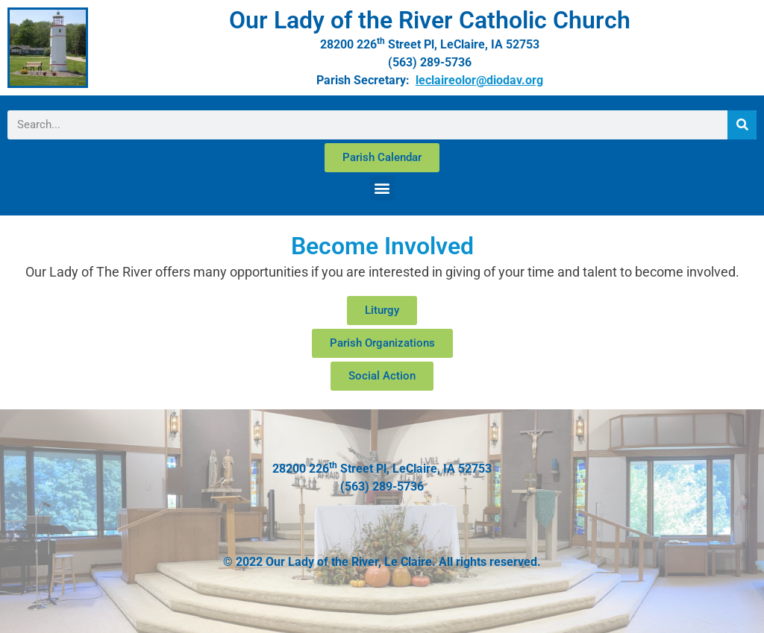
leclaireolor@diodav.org (479, 80)
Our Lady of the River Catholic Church (429, 20)
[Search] (742, 124)
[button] (382, 188)
